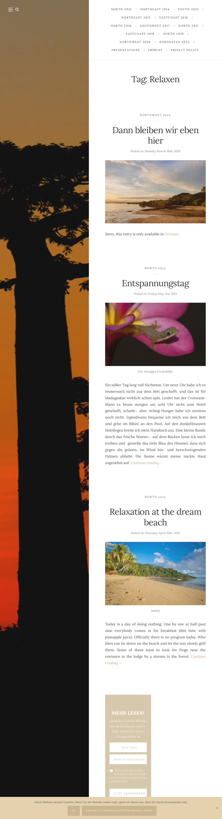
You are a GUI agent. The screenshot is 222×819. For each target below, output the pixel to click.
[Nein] (216, 808)
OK (74, 810)
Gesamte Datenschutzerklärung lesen (119, 810)
